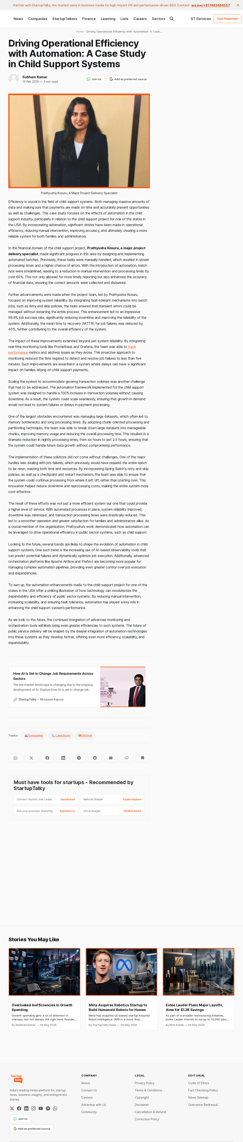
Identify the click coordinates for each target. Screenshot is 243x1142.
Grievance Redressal (203, 1104)
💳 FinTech (85, 735)
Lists (124, 19)
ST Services (201, 19)
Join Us (94, 79)
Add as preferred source (128, 79)
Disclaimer (142, 1104)
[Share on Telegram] (79, 758)
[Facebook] (19, 1108)
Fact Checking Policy (203, 1090)
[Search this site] (171, 18)
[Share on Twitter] (31, 758)
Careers (140, 19)
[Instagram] (33, 1108)
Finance (89, 19)
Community (89, 1112)
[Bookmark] (143, 758)
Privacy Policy (145, 1083)
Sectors (158, 19)
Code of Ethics (198, 1083)
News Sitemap (198, 1097)
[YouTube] (41, 1108)
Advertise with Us (93, 1104)
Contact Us (89, 1090)
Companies (37, 19)
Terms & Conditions (148, 1090)
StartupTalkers (64, 19)
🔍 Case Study (60, 735)
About (85, 1083)
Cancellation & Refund (150, 1112)
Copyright (142, 1097)
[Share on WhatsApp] (15, 758)
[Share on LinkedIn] (63, 758)
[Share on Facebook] (47, 758)
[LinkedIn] (26, 1108)
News (18, 19)
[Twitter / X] (12, 1108)
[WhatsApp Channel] (55, 1108)
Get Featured (227, 19)
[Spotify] (48, 1108)
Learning (108, 19)
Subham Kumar (34, 77)
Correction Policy (147, 1119)
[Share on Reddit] (95, 758)
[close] (238, 5)
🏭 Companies (34, 735)
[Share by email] (111, 758)
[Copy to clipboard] (127, 758)
